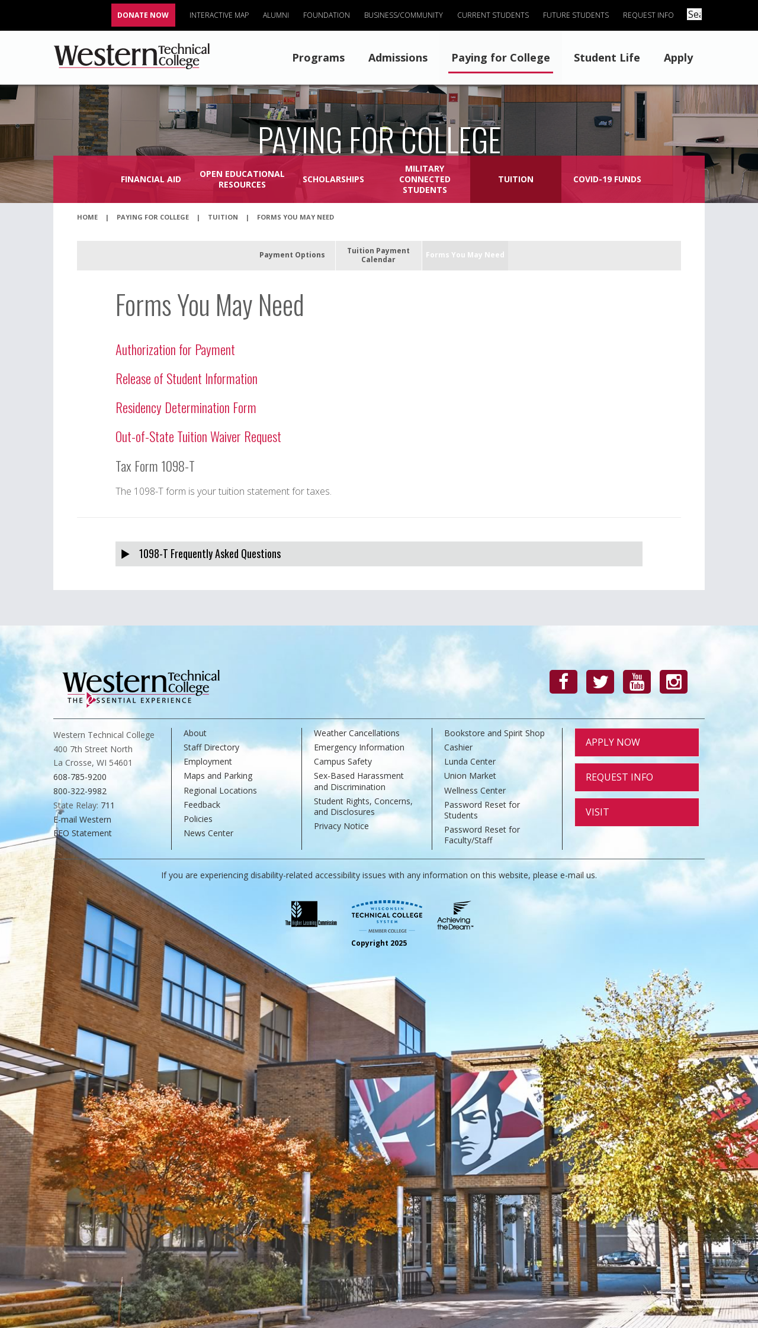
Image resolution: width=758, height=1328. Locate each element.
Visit (597, 811)
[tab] (379, 553)
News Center (208, 833)
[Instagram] (674, 682)
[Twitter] (600, 682)
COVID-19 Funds (607, 179)
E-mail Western (82, 819)
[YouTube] (637, 682)
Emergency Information (359, 747)
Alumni (278, 15)
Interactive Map (221, 15)
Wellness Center (475, 790)
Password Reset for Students (482, 810)
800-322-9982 (80, 791)
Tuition (516, 179)
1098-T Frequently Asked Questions (210, 553)
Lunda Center (470, 761)
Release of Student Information (186, 378)
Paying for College (500, 57)
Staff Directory (211, 747)
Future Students (578, 15)
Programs (318, 57)
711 (108, 805)
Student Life (607, 57)
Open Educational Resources (242, 179)
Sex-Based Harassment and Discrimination (359, 781)
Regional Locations (220, 790)
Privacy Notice (341, 825)
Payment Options (292, 255)
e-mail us (577, 875)
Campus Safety (343, 761)
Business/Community (406, 15)
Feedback (202, 804)
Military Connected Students (425, 179)
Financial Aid (151, 179)
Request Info (650, 15)
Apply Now (613, 742)
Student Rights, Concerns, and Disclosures (363, 806)
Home (87, 216)
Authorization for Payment (175, 349)
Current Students (495, 15)
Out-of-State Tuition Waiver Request (198, 436)
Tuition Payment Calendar (378, 255)
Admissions (398, 57)
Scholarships (333, 179)
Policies (198, 818)
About (195, 733)
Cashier (458, 747)
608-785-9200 (80, 776)
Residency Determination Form (185, 407)
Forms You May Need (465, 255)
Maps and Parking (218, 775)
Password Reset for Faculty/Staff (482, 835)
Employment (208, 761)
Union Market (470, 775)
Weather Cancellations (357, 733)
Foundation (329, 15)
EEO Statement (82, 833)
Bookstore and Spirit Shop (494, 733)
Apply (678, 57)
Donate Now (145, 15)
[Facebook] (563, 682)
